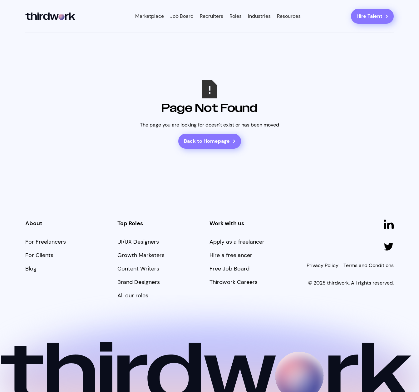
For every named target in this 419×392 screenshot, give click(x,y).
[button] (149, 16)
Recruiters (211, 16)
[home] (50, 16)
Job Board (182, 16)
